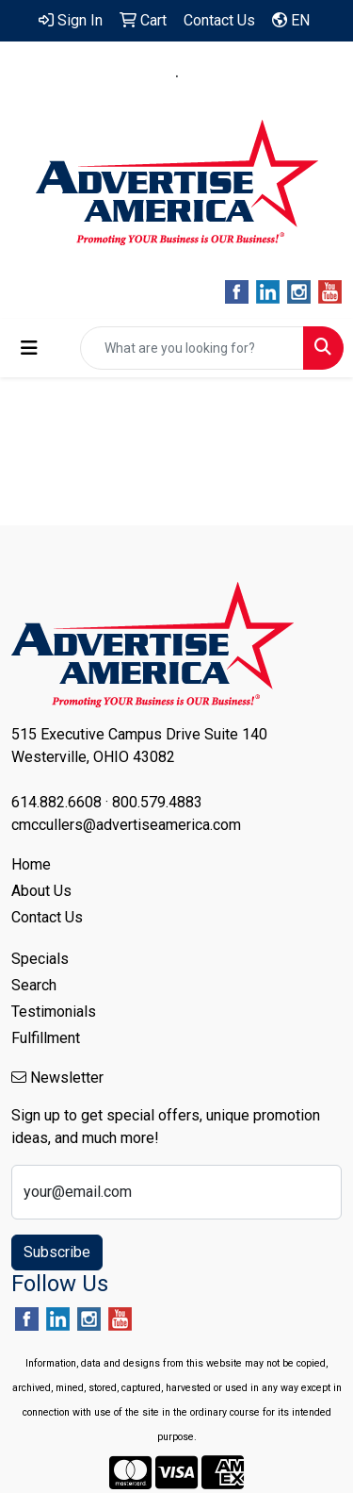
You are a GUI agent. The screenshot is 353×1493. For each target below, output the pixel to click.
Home (31, 864)
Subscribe (57, 1252)
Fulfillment (45, 1038)
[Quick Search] (192, 348)
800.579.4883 (239, 76)
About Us (41, 891)
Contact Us (47, 917)
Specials (40, 959)
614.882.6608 (114, 76)
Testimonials (53, 1011)
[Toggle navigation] (29, 348)
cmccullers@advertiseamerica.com (177, 99)
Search (33, 985)
